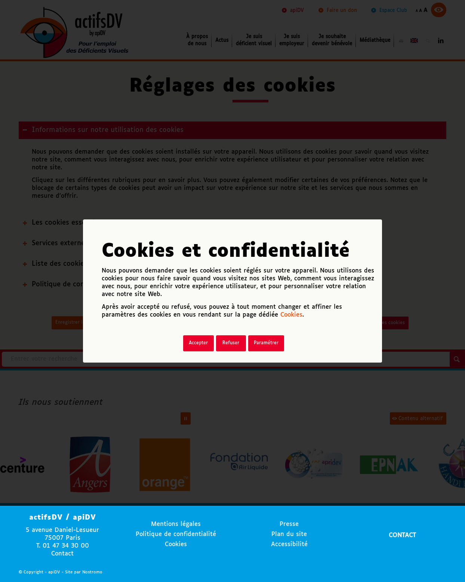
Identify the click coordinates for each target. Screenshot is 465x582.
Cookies (291, 315)
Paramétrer (266, 343)
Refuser (230, 343)
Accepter (198, 343)
